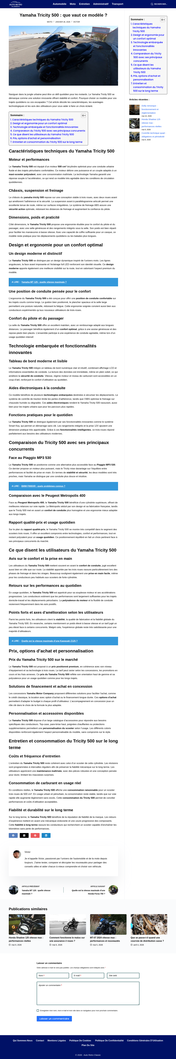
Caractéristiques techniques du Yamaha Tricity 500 (42, 119)
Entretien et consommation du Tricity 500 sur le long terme (47, 142)
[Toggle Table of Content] (82, 115)
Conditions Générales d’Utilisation (145, 1040)
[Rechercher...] (159, 4)
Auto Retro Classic (92, 1055)
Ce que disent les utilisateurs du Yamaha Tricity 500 (43, 134)
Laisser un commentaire (54, 1018)
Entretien (84, 4)
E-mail (77, 975)
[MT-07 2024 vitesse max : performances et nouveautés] (108, 924)
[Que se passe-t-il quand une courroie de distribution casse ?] (149, 924)
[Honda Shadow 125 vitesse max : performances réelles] (134, 123)
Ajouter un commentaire (50, 985)
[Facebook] (13, 835)
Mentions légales (57, 1040)
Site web (113, 975)
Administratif (100, 4)
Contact (40, 1040)
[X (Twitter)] (24, 835)
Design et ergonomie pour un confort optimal (40, 123)
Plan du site (88, 1045)
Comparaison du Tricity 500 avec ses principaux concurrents (49, 130)
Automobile (59, 4)
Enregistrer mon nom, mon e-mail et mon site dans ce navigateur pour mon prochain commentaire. (79, 1011)
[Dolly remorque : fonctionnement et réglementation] (134, 110)
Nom (42, 975)
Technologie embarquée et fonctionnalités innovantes (45, 127)
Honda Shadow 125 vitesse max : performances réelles (151, 123)
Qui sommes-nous (22, 1040)
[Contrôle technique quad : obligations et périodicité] (134, 137)
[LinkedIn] (46, 835)
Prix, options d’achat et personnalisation (37, 138)
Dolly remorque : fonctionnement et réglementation (150, 109)
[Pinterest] (35, 835)
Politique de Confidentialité (109, 1040)
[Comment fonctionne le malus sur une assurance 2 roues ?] (67, 924)
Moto (73, 4)
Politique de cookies (80, 1040)
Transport (117, 4)
